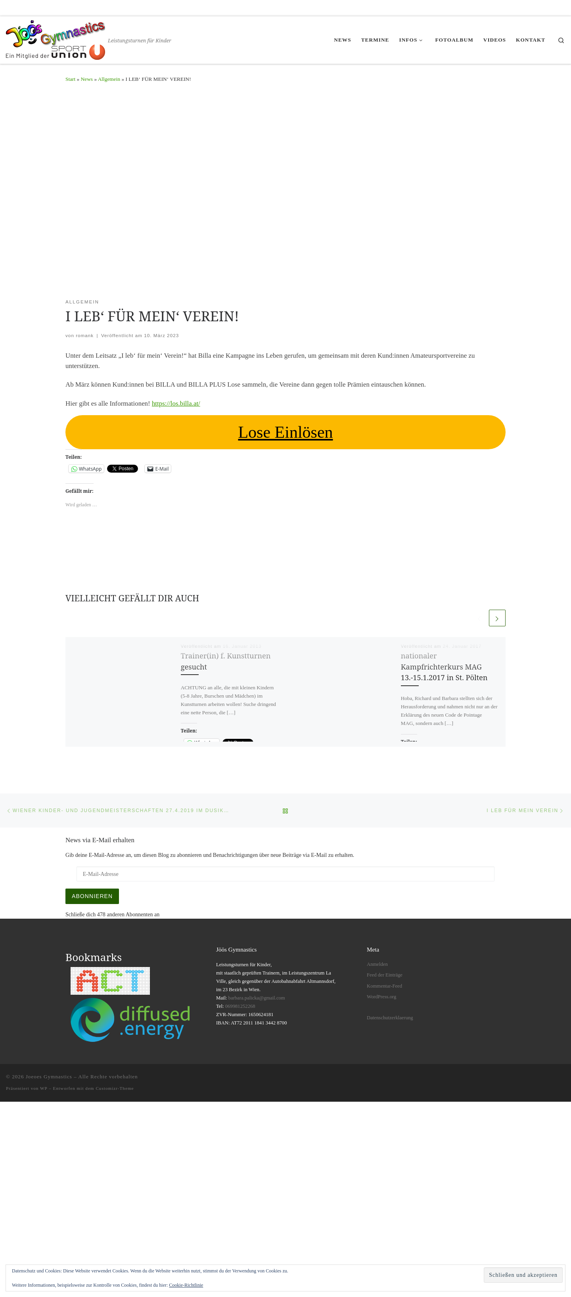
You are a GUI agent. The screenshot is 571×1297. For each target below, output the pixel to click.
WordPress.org (381, 996)
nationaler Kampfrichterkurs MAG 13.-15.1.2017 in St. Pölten (444, 666)
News (87, 79)
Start (70, 79)
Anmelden (377, 964)
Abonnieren (92, 896)
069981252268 (240, 1006)
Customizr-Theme (115, 1088)
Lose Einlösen (285, 432)
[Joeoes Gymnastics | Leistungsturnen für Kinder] (55, 38)
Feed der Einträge (384, 975)
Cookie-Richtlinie (186, 1285)
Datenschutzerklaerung (390, 1017)
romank (85, 335)
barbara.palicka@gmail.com (256, 998)
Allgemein (109, 79)
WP (43, 1088)
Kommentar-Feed (384, 986)
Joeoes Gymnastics (49, 1077)
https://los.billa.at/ (176, 403)
